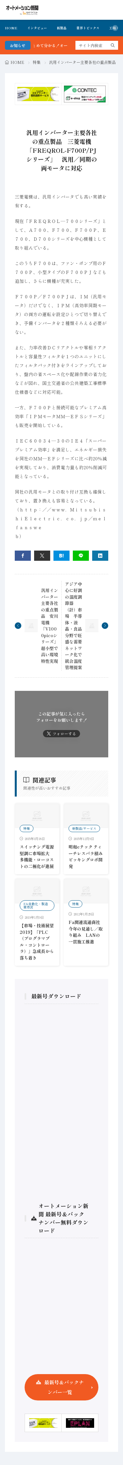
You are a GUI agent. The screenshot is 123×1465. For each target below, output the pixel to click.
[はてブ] (61, 556)
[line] (81, 556)
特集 (37, 62)
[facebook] (23, 556)
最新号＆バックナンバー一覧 (64, 1387)
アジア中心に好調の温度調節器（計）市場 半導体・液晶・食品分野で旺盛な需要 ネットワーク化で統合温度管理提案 (75, 626)
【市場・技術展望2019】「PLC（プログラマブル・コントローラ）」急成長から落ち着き (37, 941)
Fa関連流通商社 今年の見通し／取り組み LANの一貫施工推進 (86, 932)
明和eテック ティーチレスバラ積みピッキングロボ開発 (86, 856)
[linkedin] (100, 556)
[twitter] (42, 556)
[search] (113, 45)
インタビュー (37, 27)
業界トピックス (87, 27)
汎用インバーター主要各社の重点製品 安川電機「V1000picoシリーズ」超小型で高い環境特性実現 (49, 625)
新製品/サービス (84, 828)
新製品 (62, 27)
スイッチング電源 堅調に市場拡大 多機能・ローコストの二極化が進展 (37, 856)
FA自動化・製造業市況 (35, 905)
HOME (11, 27)
